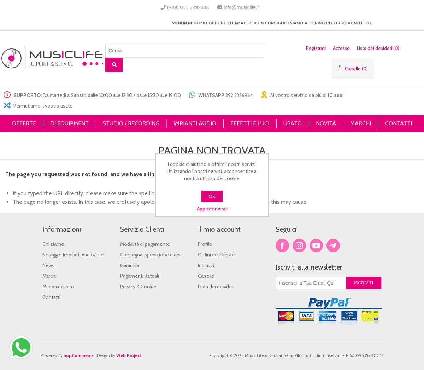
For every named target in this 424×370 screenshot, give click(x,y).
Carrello (206, 276)
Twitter (299, 245)
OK (212, 196)
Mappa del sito (58, 286)
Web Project (128, 355)
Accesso (341, 48)
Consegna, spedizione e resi (151, 255)
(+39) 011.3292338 (188, 7)
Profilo (205, 244)
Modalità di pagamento (145, 244)
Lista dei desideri (216, 286)
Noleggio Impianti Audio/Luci (73, 255)
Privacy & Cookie (138, 286)
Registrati (316, 48)
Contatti (51, 297)
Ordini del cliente (216, 255)
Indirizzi (206, 265)
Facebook (282, 245)
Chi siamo (53, 244)
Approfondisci (212, 209)
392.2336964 (239, 95)
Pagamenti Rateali (139, 276)
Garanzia (129, 265)
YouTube (316, 245)
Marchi (49, 276)
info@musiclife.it (242, 7)
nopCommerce (79, 355)
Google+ (333, 245)
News (48, 265)
